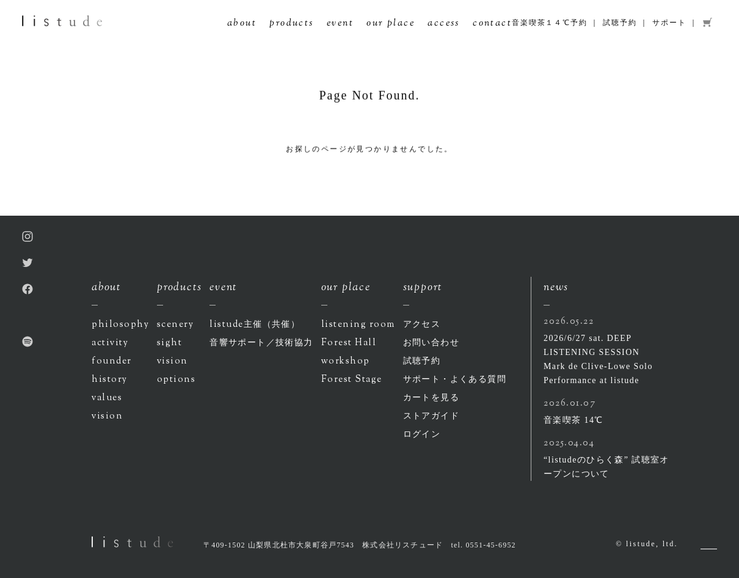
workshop (345, 361)
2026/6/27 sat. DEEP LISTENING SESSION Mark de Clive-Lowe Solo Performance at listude (598, 360)
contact (492, 24)
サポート (669, 23)
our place (390, 24)
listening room (358, 324)
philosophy (120, 324)
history (110, 379)
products (291, 24)
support (423, 288)
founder (112, 361)
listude (254, 324)
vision (107, 416)
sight (170, 343)
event (340, 24)
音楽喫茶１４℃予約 (549, 23)
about (242, 24)
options (176, 379)
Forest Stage (351, 379)
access (443, 24)
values (107, 398)
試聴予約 (619, 23)
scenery (175, 324)
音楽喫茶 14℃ (573, 420)
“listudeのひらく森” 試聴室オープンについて (606, 466)
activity (110, 343)
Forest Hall (349, 343)
